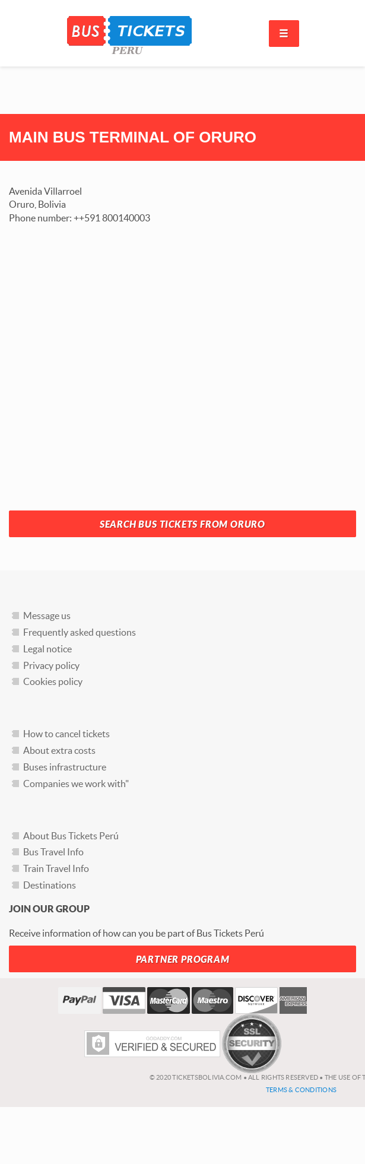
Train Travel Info (56, 868)
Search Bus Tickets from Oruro (182, 524)
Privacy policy (51, 665)
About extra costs (59, 750)
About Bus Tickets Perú (71, 835)
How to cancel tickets (66, 733)
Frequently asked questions (79, 632)
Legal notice (47, 648)
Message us (47, 615)
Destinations (49, 885)
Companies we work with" (76, 783)
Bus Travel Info (53, 851)
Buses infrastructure (64, 767)
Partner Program (183, 959)
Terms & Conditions (301, 1089)
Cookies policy (52, 681)
